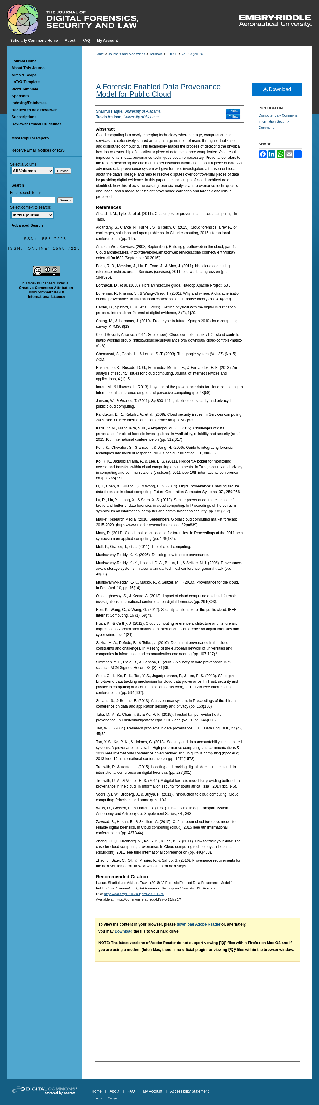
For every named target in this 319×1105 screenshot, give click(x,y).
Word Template (25, 89)
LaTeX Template (26, 82)
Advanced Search (27, 225)
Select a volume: (24, 164)
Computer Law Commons (278, 115)
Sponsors (20, 96)
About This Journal (28, 68)
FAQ (131, 1091)
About (114, 1091)
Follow (233, 111)
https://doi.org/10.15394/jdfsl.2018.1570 (134, 894)
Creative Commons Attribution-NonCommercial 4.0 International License (46, 292)
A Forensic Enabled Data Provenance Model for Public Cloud (158, 90)
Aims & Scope (24, 75)
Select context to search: (30, 207)
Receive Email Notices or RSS (38, 150)
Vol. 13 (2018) (192, 54)
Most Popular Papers (30, 138)
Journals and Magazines (126, 54)
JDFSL (172, 54)
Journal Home (24, 61)
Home (99, 54)
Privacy (97, 1098)
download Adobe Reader (198, 924)
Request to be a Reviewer (34, 110)
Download (277, 89)
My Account (152, 1091)
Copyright (114, 1098)
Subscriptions (24, 117)
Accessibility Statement (189, 1091)
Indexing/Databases (29, 103)
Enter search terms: (26, 193)
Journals (156, 54)
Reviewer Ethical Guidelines (36, 124)
